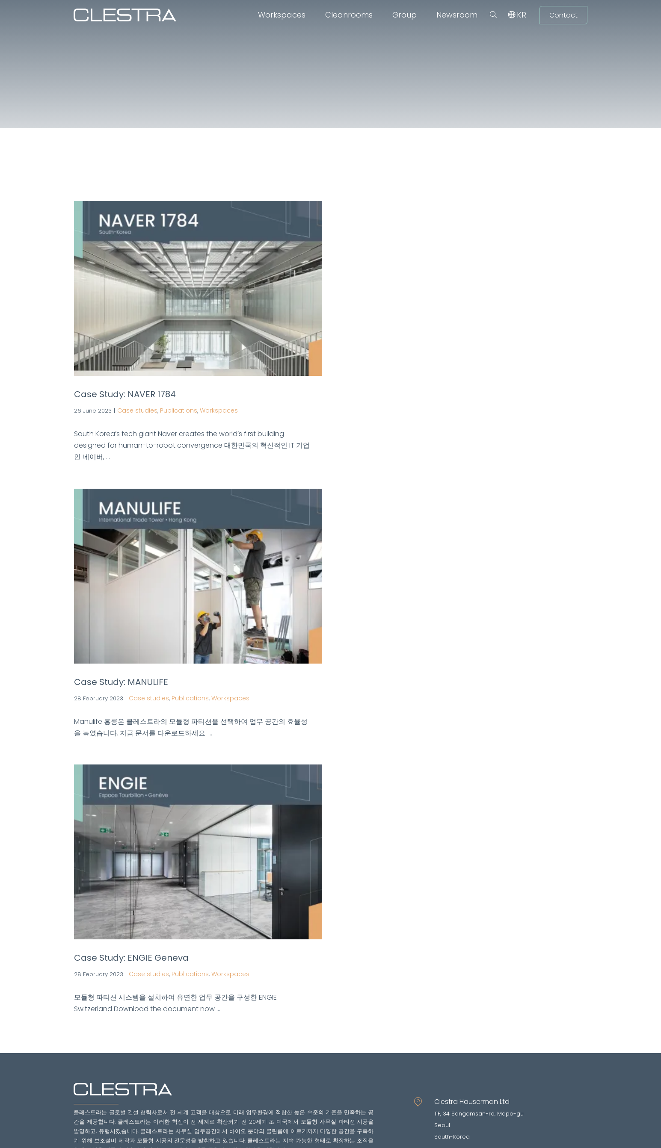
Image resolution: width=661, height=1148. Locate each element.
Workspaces (219, 410)
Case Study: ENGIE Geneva (131, 958)
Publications (178, 410)
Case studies (137, 410)
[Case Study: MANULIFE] (198, 576)
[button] (493, 15)
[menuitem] (521, 15)
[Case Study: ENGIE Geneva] (198, 851)
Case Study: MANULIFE (121, 682)
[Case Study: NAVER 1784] (198, 288)
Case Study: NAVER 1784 (125, 394)
